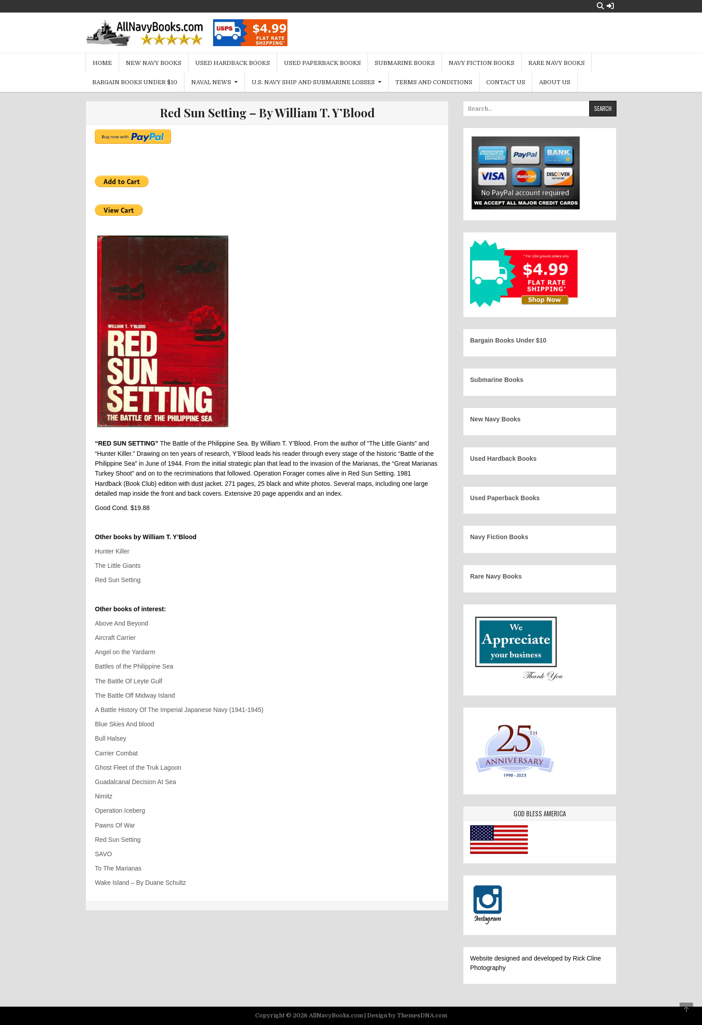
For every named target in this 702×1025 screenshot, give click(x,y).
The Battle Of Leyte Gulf (128, 681)
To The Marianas (118, 868)
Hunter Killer (112, 551)
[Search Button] (600, 6)
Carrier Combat (116, 753)
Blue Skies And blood (124, 724)
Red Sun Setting (118, 579)
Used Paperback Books (322, 63)
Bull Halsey (110, 738)
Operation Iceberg (120, 810)
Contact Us (505, 82)
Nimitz (103, 796)
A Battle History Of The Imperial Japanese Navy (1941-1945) (179, 709)
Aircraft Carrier (115, 637)
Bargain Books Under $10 (134, 82)
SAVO (103, 854)
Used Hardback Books (232, 63)
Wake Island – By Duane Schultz (140, 882)
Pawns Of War (115, 825)
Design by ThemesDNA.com (407, 1015)
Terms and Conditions (433, 82)
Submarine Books (405, 63)
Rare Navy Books (556, 63)
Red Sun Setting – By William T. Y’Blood (267, 112)
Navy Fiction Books (481, 63)
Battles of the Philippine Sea (134, 666)
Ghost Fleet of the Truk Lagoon (138, 767)
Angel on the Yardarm (125, 652)
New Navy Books (153, 63)
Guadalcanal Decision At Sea (135, 781)
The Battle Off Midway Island (135, 695)
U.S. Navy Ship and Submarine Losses (313, 82)
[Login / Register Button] (610, 6)
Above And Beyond (121, 623)
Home (102, 63)
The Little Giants (118, 565)
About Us (554, 82)
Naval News (211, 82)
